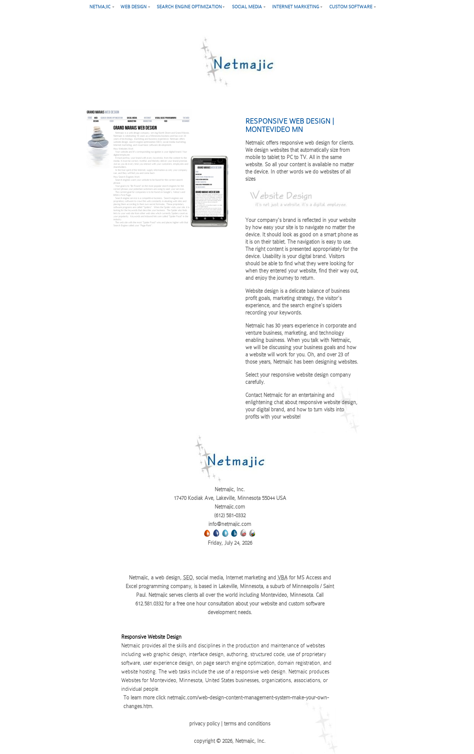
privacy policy (204, 724)
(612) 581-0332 (230, 515)
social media (247, 6)
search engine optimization (189, 6)
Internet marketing (295, 6)
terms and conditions (247, 724)
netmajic (99, 6)
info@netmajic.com (229, 524)
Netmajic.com (230, 507)
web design (133, 6)
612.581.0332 (149, 604)
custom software (350, 6)
